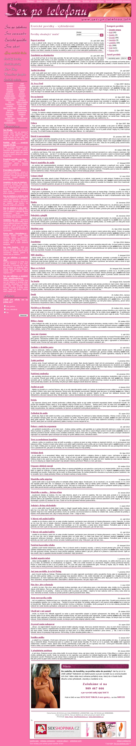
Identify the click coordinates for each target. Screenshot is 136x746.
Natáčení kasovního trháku (43, 545)
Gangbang (22, 100)
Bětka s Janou (37, 321)
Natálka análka (37, 637)
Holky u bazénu (22, 102)
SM (22, 116)
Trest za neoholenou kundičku (44, 439)
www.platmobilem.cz (96, 717)
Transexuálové (22, 118)
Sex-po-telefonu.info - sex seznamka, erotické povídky (47, 10)
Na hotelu (35, 281)
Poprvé (112, 51)
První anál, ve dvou (39, 189)
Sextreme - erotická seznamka (118, 1)
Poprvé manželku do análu (42, 162)
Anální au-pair (37, 387)
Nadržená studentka (40, 373)
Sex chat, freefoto (10, 247)
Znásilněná (36, 242)
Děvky (22, 92)
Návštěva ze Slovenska (41, 308)
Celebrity (10, 92)
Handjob (112, 40)
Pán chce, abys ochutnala (42, 584)
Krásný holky (22, 104)
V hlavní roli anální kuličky (43, 519)
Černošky (22, 96)
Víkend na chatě (38, 110)
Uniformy (9, 121)
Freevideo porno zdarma (70, 1)
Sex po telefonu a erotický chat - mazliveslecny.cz (15, 277)
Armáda (10, 85)
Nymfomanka (22, 110)
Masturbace (22, 108)
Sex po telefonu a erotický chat (15, 196)
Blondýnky (22, 87)
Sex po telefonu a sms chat (15, 208)
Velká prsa (22, 121)
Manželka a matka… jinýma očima (46, 492)
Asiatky (22, 85)
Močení (10, 110)
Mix (110, 45)
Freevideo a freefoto (12, 170)
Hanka (34, 202)
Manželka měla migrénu (41, 479)
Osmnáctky (10, 114)
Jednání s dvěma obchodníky (43, 505)
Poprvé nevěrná (38, 40)
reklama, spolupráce (47, 741)
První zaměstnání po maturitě (44, 149)
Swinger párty (10, 118)
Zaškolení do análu (39, 413)
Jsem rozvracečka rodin (41, 598)
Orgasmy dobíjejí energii (42, 466)
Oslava (34, 123)
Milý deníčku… (38, 255)
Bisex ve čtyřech (38, 268)
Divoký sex (10, 94)
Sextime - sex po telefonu (93, 1)
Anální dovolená (38, 70)
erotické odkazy (62, 741)
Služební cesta (37, 228)
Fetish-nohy (9, 100)
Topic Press (69, 717)
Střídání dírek (37, 453)
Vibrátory (30, 1)
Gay (9, 102)
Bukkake (22, 90)
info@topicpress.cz (81, 717)
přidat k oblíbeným (124, 741)
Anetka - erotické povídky (47, 1)
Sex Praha (7, 130)
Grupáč (112, 38)
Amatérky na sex (10, 220)
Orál (110, 48)
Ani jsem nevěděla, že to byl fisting (46, 571)
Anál (22, 83)
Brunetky (10, 90)
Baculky (10, 87)
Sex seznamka (15, 33)
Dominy (22, 94)
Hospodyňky (9, 104)
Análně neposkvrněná (40, 558)
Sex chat (15, 46)
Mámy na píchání (9, 108)
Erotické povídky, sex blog (15, 159)
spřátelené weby (76, 741)
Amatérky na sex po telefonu (15, 182)
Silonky (9, 116)
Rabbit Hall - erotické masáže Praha (15, 143)
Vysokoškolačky (10, 123)
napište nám (34, 741)
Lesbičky (10, 106)
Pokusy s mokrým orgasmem (43, 426)
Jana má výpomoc (39, 334)
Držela (34, 400)
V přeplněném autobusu (41, 650)
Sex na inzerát (37, 97)
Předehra (22, 114)
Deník (33, 294)
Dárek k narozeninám (40, 136)
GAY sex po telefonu (15, 53)
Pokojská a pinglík (39, 215)
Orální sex (10, 112)
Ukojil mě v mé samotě (41, 611)
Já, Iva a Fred (37, 83)
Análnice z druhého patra (42, 347)
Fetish (22, 98)
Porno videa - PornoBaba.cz (15, 233)
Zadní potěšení (37, 360)
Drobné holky (10, 96)
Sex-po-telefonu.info (121, 744)
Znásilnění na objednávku (42, 55)
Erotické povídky (15, 40)
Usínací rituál (37, 176)
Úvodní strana (115, 30)
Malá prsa (22, 106)
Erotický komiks (10, 98)
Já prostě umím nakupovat (42, 624)
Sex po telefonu (15, 27)
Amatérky (9, 83)
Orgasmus (22, 112)
